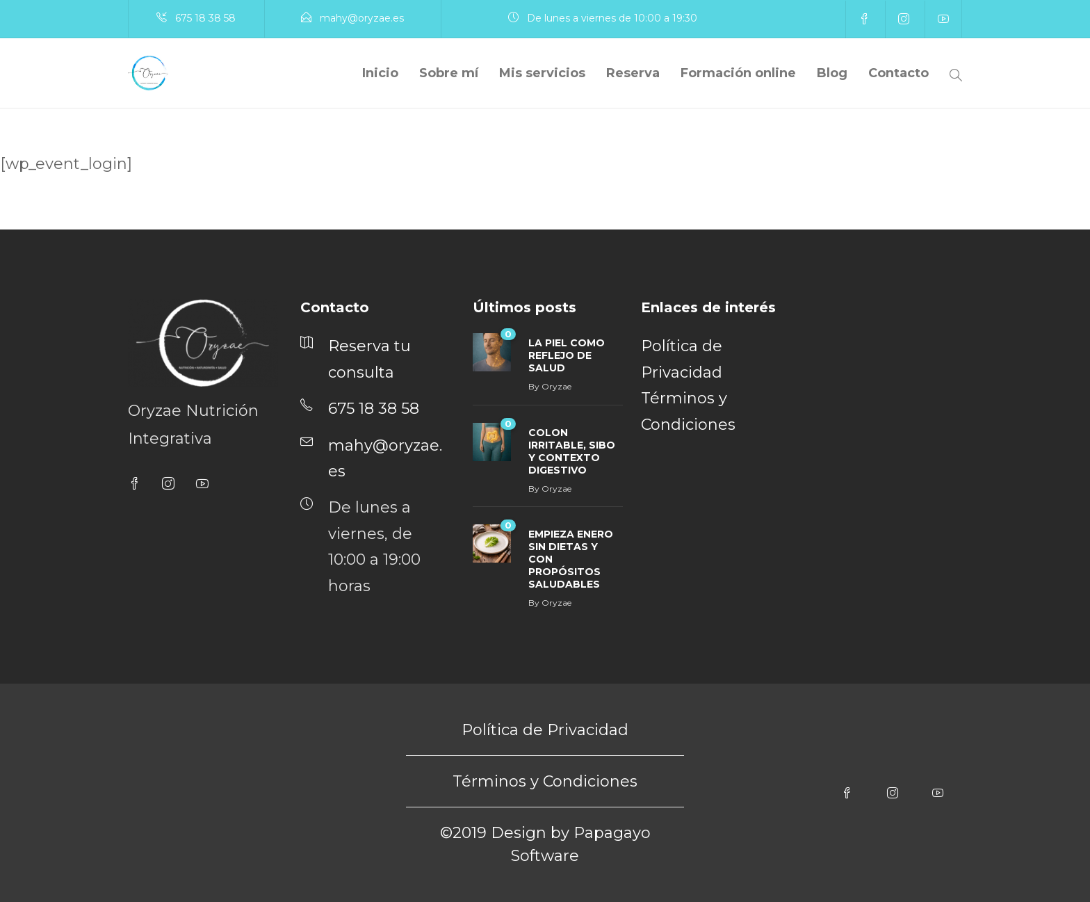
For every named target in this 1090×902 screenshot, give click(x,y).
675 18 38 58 (205, 18)
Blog (832, 73)
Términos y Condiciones (545, 781)
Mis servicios (542, 73)
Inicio (380, 73)
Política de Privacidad (545, 729)
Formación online (738, 73)
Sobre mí (448, 73)
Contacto (898, 73)
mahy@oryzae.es (362, 18)
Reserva (633, 73)
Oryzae (556, 386)
